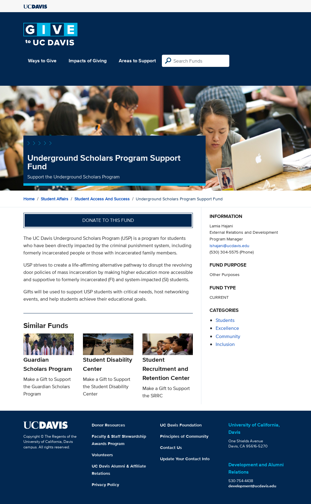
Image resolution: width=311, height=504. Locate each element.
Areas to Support (137, 60)
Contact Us (171, 447)
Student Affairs (54, 199)
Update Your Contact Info (185, 459)
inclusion (225, 344)
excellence (227, 328)
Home (29, 199)
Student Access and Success (102, 199)
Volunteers (102, 455)
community (228, 336)
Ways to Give (42, 60)
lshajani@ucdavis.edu (229, 245)
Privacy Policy (105, 485)
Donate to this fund (108, 220)
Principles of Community (184, 436)
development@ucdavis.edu (252, 486)
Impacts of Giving (88, 60)
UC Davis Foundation (181, 425)
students (225, 320)
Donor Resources (108, 425)
